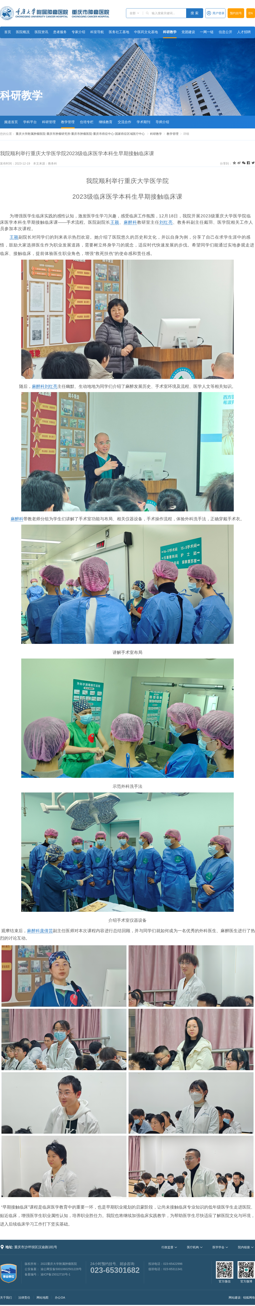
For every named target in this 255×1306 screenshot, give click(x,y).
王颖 (114, 222)
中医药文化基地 (146, 32)
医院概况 (23, 32)
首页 (7, 32)
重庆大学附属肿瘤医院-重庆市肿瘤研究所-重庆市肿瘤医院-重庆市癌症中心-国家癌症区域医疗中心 (80, 133)
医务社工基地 (119, 32)
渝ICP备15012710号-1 (55, 1274)
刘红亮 (166, 222)
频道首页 (11, 122)
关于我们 (6, 1297)
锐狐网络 (249, 1297)
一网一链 (207, 32)
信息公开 (225, 32)
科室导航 (97, 32)
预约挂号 (236, 13)
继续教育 (105, 122)
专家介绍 (78, 32)
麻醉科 (130, 222)
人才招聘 (244, 32)
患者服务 (60, 32)
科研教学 (170, 32)
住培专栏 (87, 122)
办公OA (60, 1297)
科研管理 (49, 122)
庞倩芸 (46, 930)
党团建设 (188, 32)
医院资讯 (41, 32)
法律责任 (24, 1297)
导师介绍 (162, 122)
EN (251, 13)
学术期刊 (143, 122)
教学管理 (68, 122)
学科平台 (30, 122)
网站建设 (235, 1297)
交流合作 (124, 122)
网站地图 (42, 1297)
